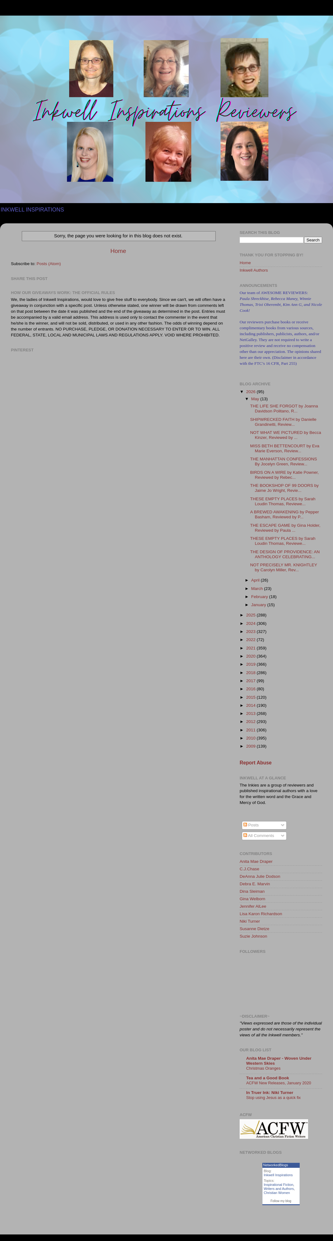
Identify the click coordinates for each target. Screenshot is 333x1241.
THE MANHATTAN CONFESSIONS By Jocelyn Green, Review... (283, 461)
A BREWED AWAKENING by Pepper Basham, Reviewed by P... (284, 514)
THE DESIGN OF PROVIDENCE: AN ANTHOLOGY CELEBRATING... (285, 554)
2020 (251, 656)
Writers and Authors (279, 1189)
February (260, 596)
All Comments (258, 835)
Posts (251, 825)
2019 (251, 664)
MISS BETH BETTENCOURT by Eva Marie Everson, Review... (284, 448)
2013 (251, 713)
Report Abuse (256, 762)
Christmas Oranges (263, 1068)
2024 (251, 623)
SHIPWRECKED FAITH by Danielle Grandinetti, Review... (283, 422)
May (255, 399)
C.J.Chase (249, 869)
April (256, 580)
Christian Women (277, 1193)
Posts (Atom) (49, 263)
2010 (251, 738)
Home (118, 251)
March (257, 588)
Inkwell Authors (254, 270)
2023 (251, 631)
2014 (251, 705)
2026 (251, 391)
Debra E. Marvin (255, 884)
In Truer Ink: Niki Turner (269, 1092)
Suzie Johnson (253, 936)
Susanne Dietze (254, 928)
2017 (251, 680)
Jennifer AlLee (253, 906)
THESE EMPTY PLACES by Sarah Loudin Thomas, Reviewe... (283, 501)
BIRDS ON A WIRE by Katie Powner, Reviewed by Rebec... (284, 475)
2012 (251, 721)
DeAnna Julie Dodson (260, 876)
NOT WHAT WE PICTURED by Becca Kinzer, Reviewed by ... (285, 435)
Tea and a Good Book (267, 1078)
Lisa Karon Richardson (261, 913)
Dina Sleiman (252, 891)
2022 (251, 639)
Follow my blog (280, 1201)
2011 (251, 730)
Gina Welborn (252, 898)
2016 (251, 689)
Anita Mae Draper (256, 861)
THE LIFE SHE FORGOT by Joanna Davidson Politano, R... (284, 408)
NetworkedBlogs (275, 1165)
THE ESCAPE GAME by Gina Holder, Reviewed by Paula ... (285, 528)
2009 (251, 746)
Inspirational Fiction (278, 1184)
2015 (251, 697)
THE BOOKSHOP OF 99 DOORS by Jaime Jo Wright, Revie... (284, 488)
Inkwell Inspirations (278, 1175)
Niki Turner (250, 921)
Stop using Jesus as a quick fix (273, 1097)
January (259, 604)
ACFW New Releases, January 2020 (278, 1083)
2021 (251, 648)
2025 (251, 615)
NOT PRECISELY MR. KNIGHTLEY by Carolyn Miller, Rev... (283, 567)
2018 (251, 672)
